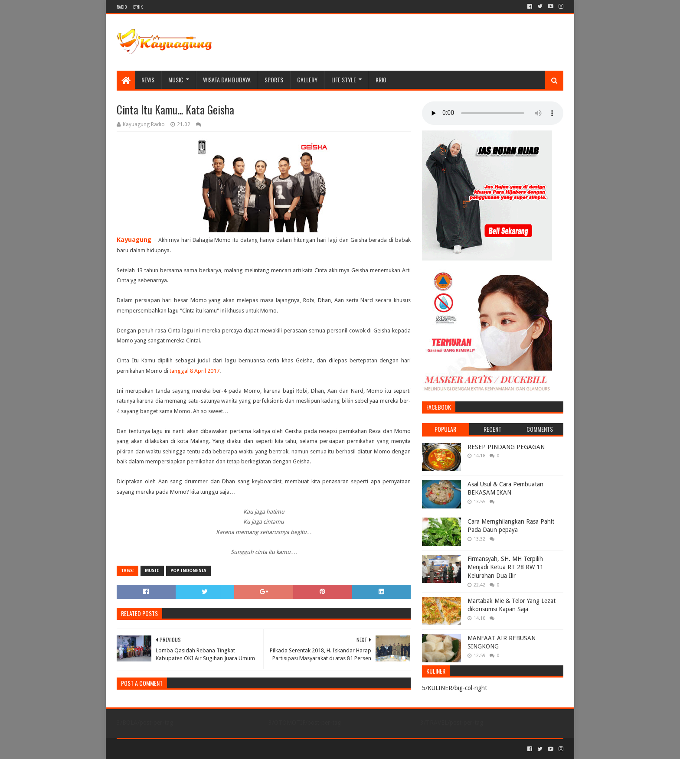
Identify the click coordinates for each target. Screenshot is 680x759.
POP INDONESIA (188, 570)
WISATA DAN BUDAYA (227, 79)
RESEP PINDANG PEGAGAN (506, 446)
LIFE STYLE (343, 79)
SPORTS (274, 79)
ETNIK (138, 6)
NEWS (147, 79)
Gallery (307, 79)
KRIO (381, 79)
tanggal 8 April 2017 (194, 371)
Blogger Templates (215, 749)
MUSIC (175, 79)
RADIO (122, 6)
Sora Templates (164, 749)
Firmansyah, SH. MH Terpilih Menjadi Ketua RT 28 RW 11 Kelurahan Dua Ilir (505, 567)
